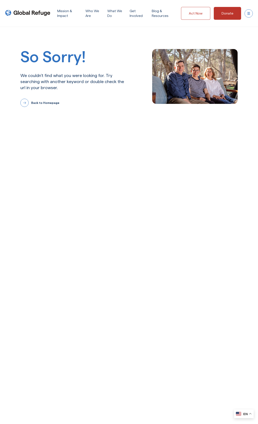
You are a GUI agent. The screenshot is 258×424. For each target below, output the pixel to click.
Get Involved (136, 13)
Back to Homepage (45, 103)
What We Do (114, 13)
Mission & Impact (64, 13)
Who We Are (92, 13)
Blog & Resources (160, 13)
